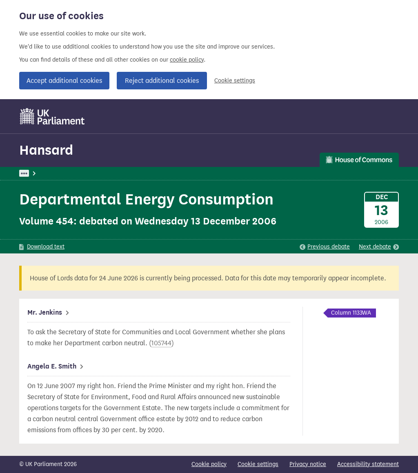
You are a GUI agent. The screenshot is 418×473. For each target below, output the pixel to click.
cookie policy (187, 59)
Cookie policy (209, 464)
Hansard (46, 150)
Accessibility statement (368, 464)
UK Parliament (37, 173)
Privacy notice (307, 464)
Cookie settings (234, 80)
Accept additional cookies (64, 80)
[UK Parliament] (52, 116)
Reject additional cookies (162, 80)
